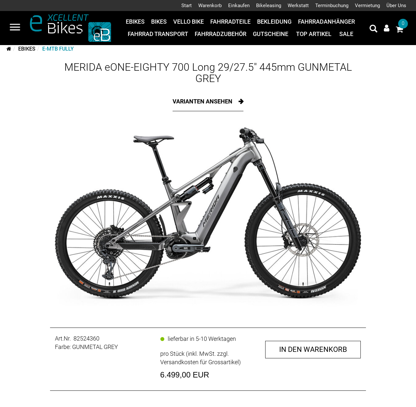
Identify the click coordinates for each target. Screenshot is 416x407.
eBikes (135, 21)
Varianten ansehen (203, 101)
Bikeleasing (268, 5)
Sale (346, 33)
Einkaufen (239, 5)
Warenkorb (210, 5)
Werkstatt (298, 5)
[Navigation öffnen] (14, 27)
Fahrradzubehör (220, 33)
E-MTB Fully (58, 49)
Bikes (159, 21)
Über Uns (396, 5)
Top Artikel (314, 33)
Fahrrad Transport (158, 33)
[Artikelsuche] (373, 29)
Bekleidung (274, 21)
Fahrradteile (230, 21)
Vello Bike (188, 21)
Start (186, 5)
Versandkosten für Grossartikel (199, 362)
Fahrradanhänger (326, 21)
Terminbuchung (331, 5)
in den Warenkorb (313, 349)
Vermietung (367, 5)
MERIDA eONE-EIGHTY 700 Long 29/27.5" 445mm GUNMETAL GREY (208, 73)
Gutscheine (270, 33)
